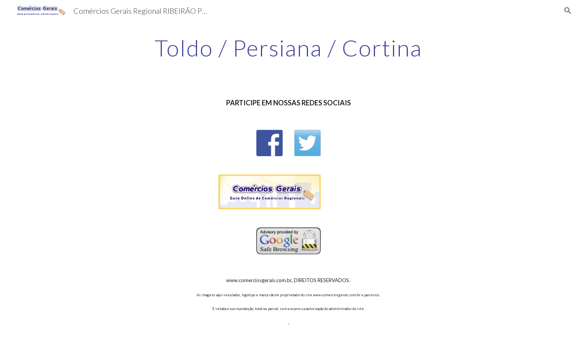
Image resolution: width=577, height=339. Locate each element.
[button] (568, 11)
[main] (288, 47)
